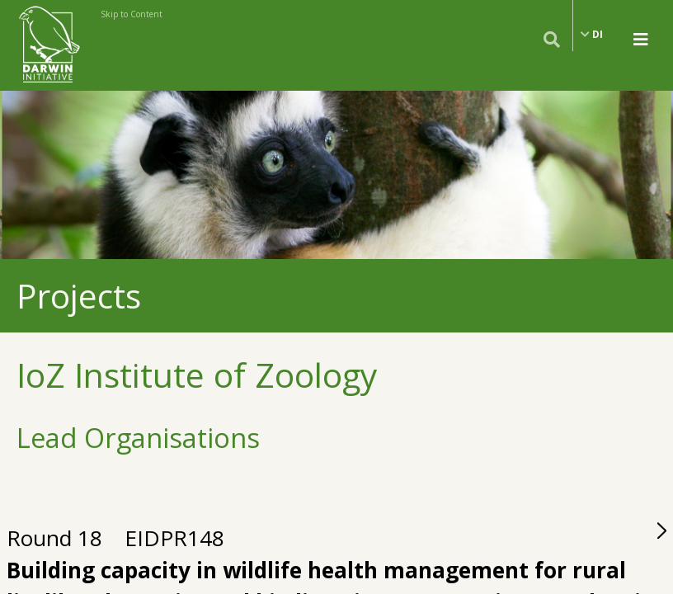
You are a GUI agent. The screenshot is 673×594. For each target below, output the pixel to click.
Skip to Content (131, 14)
